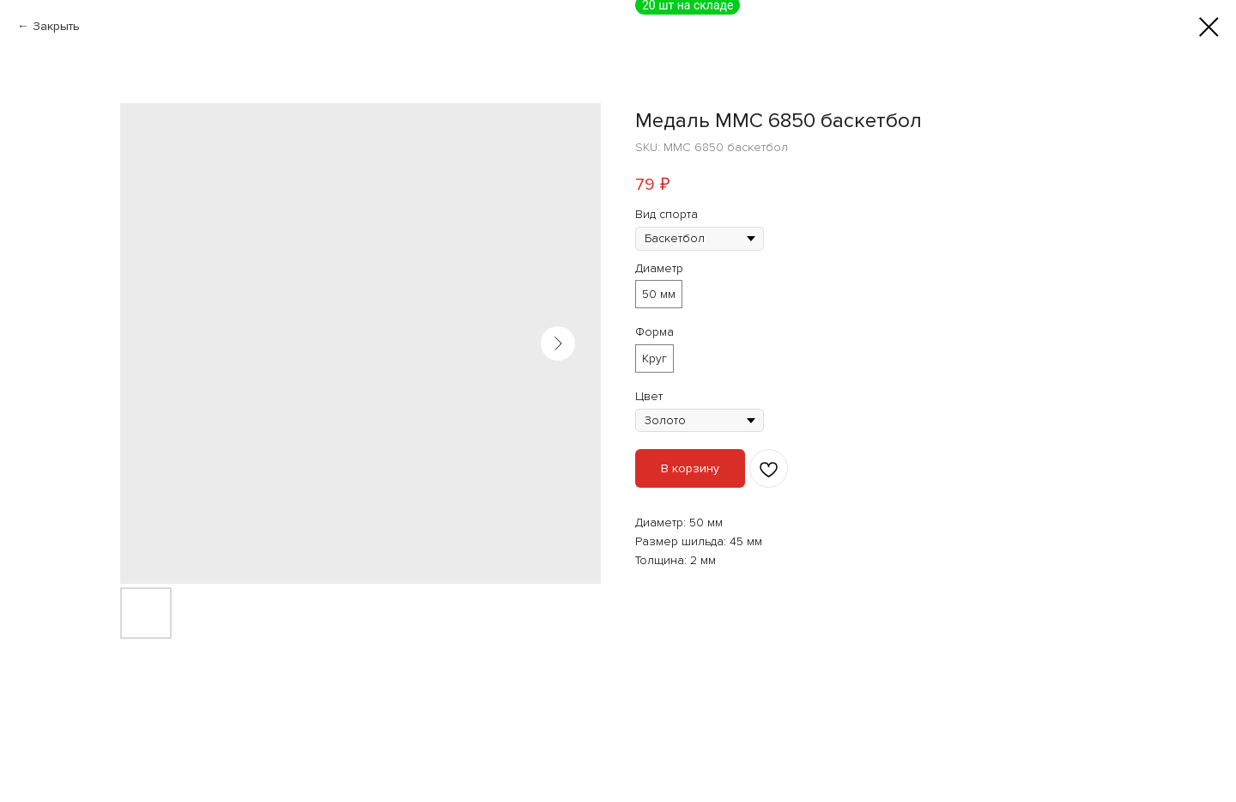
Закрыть (56, 26)
